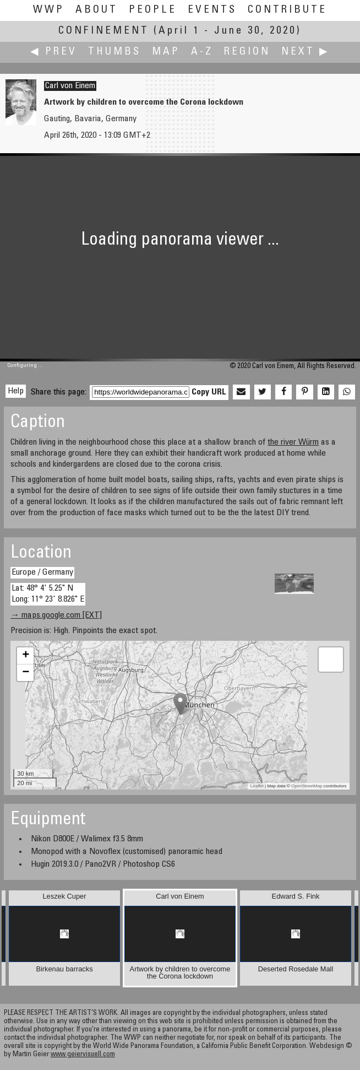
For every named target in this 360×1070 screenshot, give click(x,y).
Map (166, 52)
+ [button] (25, 655)
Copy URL (209, 392)
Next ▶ (305, 52)
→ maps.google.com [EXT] (56, 615)
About (96, 10)
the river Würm (293, 442)
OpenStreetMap (306, 785)
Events (212, 10)
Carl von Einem (70, 86)
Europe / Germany (42, 572)
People (153, 10)
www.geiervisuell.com (83, 1054)
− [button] (25, 672)
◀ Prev (53, 52)
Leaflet (257, 785)
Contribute (287, 10)
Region (247, 52)
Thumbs (114, 52)
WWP (48, 10)
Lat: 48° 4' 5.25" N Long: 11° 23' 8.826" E (48, 593)
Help (16, 391)
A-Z (202, 52)
